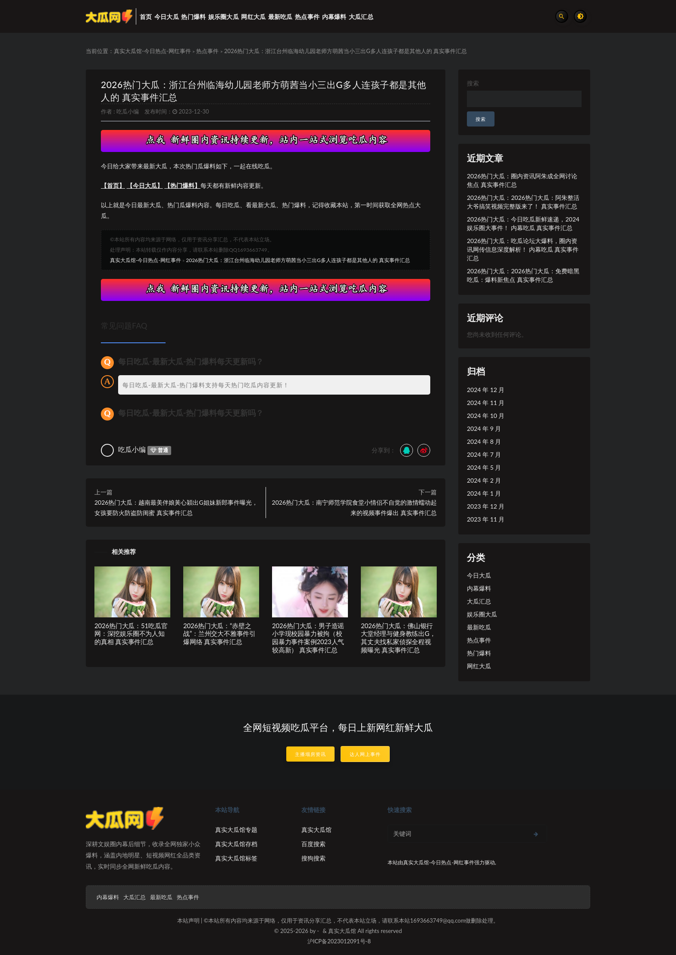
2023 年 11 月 (485, 519)
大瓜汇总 (479, 601)
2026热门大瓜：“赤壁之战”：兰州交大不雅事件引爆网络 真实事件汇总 (219, 634)
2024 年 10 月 (485, 415)
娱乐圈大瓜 (482, 614)
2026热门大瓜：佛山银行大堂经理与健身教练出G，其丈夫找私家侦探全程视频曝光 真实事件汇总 (398, 638)
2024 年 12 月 (485, 389)
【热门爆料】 (182, 185)
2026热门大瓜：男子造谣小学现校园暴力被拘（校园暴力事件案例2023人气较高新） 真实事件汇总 (308, 638)
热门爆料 (479, 653)
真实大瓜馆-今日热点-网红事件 (152, 50)
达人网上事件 (365, 754)
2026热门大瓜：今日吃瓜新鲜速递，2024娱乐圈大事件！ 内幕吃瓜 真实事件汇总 (523, 223)
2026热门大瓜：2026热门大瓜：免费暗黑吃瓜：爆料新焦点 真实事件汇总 (523, 275)
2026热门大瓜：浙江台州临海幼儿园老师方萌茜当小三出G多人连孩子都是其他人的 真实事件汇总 (298, 260)
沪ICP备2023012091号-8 (339, 941)
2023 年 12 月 (485, 506)
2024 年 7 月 (484, 454)
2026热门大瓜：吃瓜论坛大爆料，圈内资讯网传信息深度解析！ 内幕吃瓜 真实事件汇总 (523, 249)
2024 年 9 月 (484, 428)
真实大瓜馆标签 (236, 858)
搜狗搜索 (313, 858)
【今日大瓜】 (145, 185)
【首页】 (113, 185)
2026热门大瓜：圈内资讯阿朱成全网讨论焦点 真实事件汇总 (522, 180)
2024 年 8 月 (484, 441)
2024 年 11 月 (485, 402)
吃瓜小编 (127, 111)
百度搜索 (313, 843)
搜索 (473, 83)
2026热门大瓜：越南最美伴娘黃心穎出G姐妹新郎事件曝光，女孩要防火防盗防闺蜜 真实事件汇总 (176, 507)
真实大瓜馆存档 (236, 843)
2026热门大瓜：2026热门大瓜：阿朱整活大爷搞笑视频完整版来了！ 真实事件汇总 (523, 202)
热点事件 (207, 50)
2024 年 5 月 (484, 467)
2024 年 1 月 (484, 493)
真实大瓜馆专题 (236, 829)
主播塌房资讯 (310, 754)
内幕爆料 (479, 588)
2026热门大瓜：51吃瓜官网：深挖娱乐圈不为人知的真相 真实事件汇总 (130, 634)
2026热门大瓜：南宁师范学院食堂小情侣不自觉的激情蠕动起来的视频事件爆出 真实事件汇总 (354, 507)
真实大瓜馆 (316, 829)
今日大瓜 (479, 575)
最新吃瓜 (479, 627)
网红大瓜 (479, 666)
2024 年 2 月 (484, 480)
